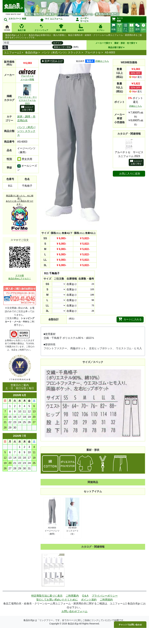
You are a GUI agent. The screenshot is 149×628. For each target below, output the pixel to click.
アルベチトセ (93, 52)
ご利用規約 (106, 599)
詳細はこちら (102, 61)
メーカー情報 (27, 79)
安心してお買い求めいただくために (57, 599)
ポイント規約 (89, 599)
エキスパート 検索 (15, 19)
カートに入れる (130, 319)
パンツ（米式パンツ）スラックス (61, 52)
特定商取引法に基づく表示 (46, 595)
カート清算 (117, 19)
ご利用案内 (72, 595)
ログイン (57, 43)
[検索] (27, 43)
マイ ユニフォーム (51, 19)
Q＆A (85, 595)
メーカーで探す (102, 43)
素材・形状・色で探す (124, 43)
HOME (7, 28)
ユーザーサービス (82, 19)
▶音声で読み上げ (52, 61)
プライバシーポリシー (105, 595)
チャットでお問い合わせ (130, 624)
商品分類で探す (115, 47)
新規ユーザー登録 (62, 47)
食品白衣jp (31, 52)
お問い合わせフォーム (74, 611)
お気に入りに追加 (129, 173)
